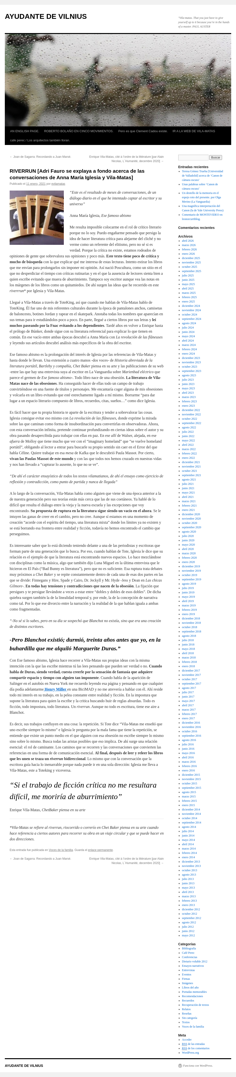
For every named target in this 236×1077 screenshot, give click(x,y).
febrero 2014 (189, 853)
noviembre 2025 (191, 262)
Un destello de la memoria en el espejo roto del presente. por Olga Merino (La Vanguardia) (201, 197)
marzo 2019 (189, 605)
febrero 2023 (189, 401)
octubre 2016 (189, 731)
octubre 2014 (189, 818)
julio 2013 (188, 879)
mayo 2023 (188, 388)
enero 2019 (188, 614)
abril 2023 (188, 392)
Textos (186, 1022)
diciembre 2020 (191, 514)
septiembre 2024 (191, 319)
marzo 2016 (189, 761)
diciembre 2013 (191, 861)
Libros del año (190, 987)
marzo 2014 (189, 848)
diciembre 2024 (191, 306)
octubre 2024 (189, 314)
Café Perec (188, 952)
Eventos (186, 974)
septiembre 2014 (191, 822)
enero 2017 (188, 718)
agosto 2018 (189, 636)
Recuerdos (188, 1000)
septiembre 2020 (191, 527)
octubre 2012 (189, 913)
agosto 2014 (189, 827)
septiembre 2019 (191, 579)
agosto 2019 (189, 583)
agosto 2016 (189, 740)
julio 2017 (188, 692)
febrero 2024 (189, 349)
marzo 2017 (189, 709)
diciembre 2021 (191, 462)
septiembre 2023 (191, 371)
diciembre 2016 (191, 722)
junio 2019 (188, 592)
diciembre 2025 (191, 258)
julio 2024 (188, 327)
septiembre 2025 (191, 271)
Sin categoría (189, 1018)
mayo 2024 (188, 336)
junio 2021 (188, 488)
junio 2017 (188, 696)
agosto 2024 (189, 323)
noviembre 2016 (191, 727)
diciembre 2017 (191, 670)
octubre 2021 (189, 471)
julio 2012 (188, 926)
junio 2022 (188, 436)
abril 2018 (188, 653)
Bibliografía (189, 948)
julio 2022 (188, 431)
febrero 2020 (189, 557)
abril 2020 (188, 549)
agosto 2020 (189, 531)
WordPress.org (190, 1052)
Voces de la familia (61, 850)
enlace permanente (100, 850)
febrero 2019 (189, 609)
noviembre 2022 (191, 414)
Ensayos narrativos (193, 965)
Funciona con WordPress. (198, 1065)
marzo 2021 (189, 501)
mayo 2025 (188, 284)
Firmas (186, 979)
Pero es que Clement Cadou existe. (143, 131)
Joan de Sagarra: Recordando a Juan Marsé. (40, 156)
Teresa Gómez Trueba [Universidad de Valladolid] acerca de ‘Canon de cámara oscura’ (202, 176)
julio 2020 (188, 536)
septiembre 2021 (191, 475)
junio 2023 (188, 384)
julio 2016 (188, 744)
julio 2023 (188, 379)
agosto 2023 (189, 375)
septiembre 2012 (191, 918)
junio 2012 (188, 931)
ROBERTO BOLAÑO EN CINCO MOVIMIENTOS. (78, 131)
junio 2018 (188, 644)
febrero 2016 (189, 766)
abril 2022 (188, 444)
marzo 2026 (189, 245)
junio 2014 (188, 835)
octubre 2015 (189, 783)
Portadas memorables (194, 992)
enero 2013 (188, 905)
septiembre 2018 (191, 631)
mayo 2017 (188, 701)
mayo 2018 (188, 649)
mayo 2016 (188, 753)
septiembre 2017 (191, 683)
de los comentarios (196, 1048)
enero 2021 (188, 510)
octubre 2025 (189, 266)
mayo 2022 (188, 440)
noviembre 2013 (191, 866)
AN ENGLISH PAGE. (24, 131)
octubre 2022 (189, 418)
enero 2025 (188, 301)
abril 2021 (188, 497)
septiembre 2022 (191, 423)
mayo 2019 (188, 596)
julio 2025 (188, 275)
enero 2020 (188, 562)
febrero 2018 (189, 662)
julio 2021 (188, 484)
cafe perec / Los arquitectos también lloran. (40, 140)
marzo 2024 (189, 345)
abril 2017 (188, 705)
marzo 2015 (189, 796)
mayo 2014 (188, 840)
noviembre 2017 (191, 675)
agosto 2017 (189, 688)
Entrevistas (188, 970)
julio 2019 (188, 588)
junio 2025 (188, 279)
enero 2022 (188, 458)
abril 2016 (188, 757)
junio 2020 (188, 540)
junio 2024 (188, 332)
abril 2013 (188, 892)
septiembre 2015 (191, 787)
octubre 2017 (189, 679)
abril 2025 (188, 288)
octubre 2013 (189, 870)
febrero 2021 (189, 505)
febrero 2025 (189, 297)
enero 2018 (188, 666)
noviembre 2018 (191, 622)
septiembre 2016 (191, 735)
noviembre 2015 (191, 779)
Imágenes (187, 983)
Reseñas (186, 1013)
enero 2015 (188, 805)
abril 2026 (188, 240)
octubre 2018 (189, 627)
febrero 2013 (189, 900)
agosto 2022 (189, 427)
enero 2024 (188, 353)
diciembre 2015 (191, 774)
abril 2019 (188, 601)
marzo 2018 (189, 657)
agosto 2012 (189, 922)
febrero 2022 (189, 453)
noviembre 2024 (191, 310)
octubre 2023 (189, 366)
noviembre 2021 (191, 466)
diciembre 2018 (191, 618)
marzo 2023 (189, 397)
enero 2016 (188, 770)
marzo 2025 (189, 293)
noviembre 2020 (191, 518)
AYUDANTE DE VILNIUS (46, 16)
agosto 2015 (189, 792)
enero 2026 (188, 253)
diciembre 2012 (191, 909)
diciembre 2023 (191, 358)
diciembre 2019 (191, 566)
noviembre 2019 (191, 570)
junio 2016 (188, 748)
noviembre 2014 (191, 814)
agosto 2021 (189, 479)
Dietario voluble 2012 (194, 961)
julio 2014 (188, 831)
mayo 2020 (188, 544)
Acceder (187, 1039)
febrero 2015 (189, 801)
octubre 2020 (189, 523)
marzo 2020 (189, 553)
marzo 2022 (189, 449)
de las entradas (193, 1044)
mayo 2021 (188, 492)
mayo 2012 (188, 935)
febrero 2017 (189, 714)
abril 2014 (188, 844)
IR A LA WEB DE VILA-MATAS (194, 131)
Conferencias (189, 957)
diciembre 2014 (191, 809)
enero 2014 (188, 857)
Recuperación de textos (195, 1005)
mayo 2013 (188, 887)
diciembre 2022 (191, 410)
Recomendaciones (192, 996)
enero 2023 (188, 405)
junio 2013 (188, 883)
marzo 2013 (189, 896)
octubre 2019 (189, 575)
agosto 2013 (189, 874)
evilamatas (58, 183)
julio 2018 (188, 640)
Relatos (186, 1009)
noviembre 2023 (191, 362)
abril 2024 (188, 340)
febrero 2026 (189, 249)
